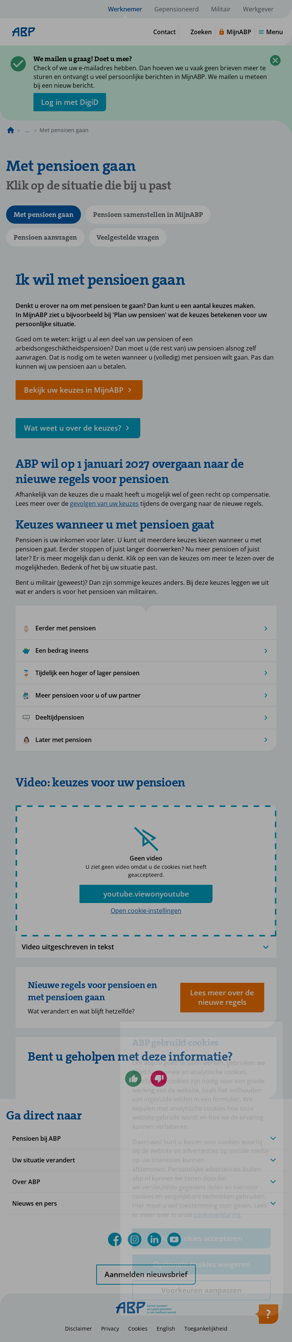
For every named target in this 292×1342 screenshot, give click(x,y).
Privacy (110, 1328)
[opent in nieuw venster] (69, 102)
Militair (221, 9)
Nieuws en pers (34, 1203)
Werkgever (258, 9)
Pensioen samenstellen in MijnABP (148, 214)
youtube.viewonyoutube (146, 894)
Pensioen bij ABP (36, 1138)
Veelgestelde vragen (128, 237)
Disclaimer (78, 1328)
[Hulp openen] (266, 1316)
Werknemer (125, 9)
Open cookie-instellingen (146, 910)
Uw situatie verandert (43, 1160)
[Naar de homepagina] (10, 130)
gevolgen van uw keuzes (104, 503)
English (166, 1328)
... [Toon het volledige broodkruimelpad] (27, 130)
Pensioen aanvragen (45, 237)
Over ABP (26, 1182)
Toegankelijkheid (205, 1328)
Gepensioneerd (176, 9)
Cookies (138, 1328)
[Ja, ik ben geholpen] (133, 1078)
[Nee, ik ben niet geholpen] (159, 1078)
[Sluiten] (275, 60)
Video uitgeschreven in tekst (146, 947)
